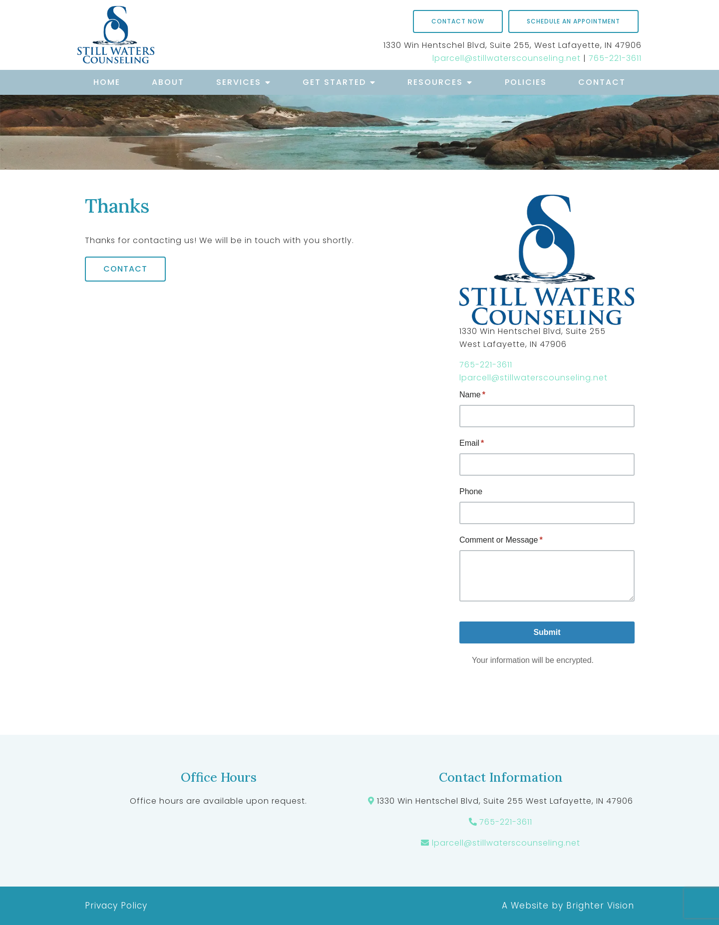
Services (238, 82)
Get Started (334, 82)
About (168, 82)
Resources (435, 82)
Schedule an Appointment (573, 21)
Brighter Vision (600, 906)
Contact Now (457, 21)
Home (106, 82)
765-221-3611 (615, 58)
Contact (602, 82)
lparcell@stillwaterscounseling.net (506, 58)
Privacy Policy (116, 906)
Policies (526, 82)
